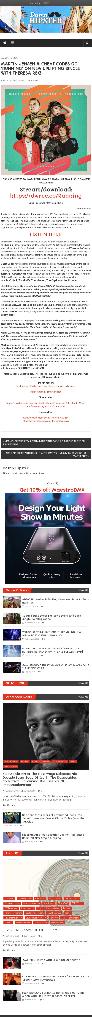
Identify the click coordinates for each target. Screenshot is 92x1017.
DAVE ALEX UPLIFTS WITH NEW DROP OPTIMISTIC (51, 960)
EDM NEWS (63, 903)
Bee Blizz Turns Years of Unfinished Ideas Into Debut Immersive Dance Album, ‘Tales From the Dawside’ (53, 818)
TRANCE (8, 923)
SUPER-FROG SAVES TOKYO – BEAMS (31, 930)
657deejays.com (24, 898)
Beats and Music (72, 898)
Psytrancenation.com (13, 918)
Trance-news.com (23, 923)
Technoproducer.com (70, 918)
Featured (24, 762)
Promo (73, 762)
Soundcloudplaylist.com (36, 918)
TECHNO (54, 918)
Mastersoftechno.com (35, 913)
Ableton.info (40, 898)
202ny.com (9, 898)
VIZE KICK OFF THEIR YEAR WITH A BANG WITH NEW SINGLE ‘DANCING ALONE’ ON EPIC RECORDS (44, 443)
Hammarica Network (40, 762)
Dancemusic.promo (31, 903)
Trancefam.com (40, 923)
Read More (9, 805)
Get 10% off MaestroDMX (51, 490)
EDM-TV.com (77, 903)
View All (83, 590)
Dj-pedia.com (48, 903)
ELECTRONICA (11, 762)
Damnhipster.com (12, 903)
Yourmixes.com (57, 923)
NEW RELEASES (60, 762)
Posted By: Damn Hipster (13, 80)
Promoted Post (11, 766)
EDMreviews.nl (27, 908)
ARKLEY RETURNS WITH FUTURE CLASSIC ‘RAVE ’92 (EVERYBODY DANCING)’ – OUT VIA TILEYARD (47, 455)
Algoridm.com (55, 898)
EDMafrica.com (11, 908)
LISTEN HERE (46, 235)
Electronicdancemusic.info (48, 908)
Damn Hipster (29, 791)
